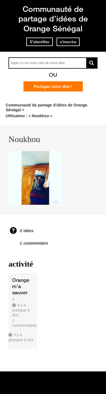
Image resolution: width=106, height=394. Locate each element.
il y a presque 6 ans (21, 337)
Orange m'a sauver (20, 286)
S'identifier (39, 41)
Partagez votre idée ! (53, 86)
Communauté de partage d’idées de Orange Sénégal (53, 18)
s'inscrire (68, 41)
